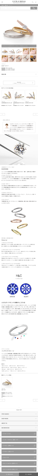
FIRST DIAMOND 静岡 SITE (10, 463)
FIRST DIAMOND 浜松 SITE (10, 469)
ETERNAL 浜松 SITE (8, 451)
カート (35, 2)
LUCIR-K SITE (7, 434)
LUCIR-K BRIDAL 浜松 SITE (10, 440)
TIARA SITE (6, 457)
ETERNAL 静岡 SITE (8, 446)
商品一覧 (6, 5)
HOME (3, 5)
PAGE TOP (19, 410)
